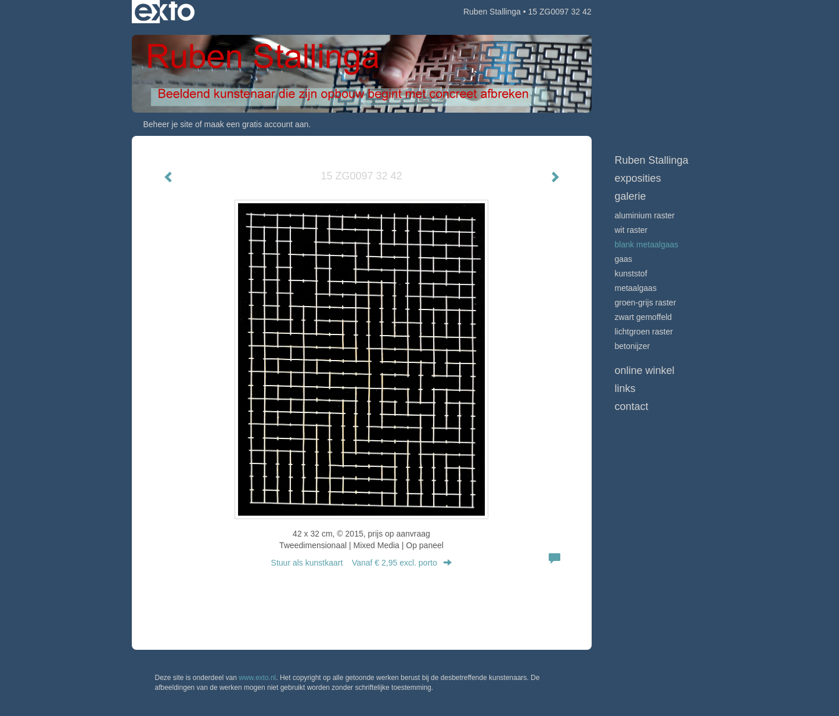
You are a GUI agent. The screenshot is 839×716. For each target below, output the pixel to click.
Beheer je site (168, 124)
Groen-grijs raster (645, 302)
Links (625, 388)
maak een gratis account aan (256, 124)
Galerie (630, 196)
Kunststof (631, 273)
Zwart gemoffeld (643, 317)
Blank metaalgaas (647, 244)
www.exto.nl (257, 678)
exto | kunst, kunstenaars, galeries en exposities (164, 11)
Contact (632, 406)
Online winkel (645, 370)
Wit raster (631, 230)
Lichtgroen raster (644, 331)
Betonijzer (632, 346)
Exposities (638, 178)
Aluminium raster (645, 215)
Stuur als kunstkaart (361, 562)
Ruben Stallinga (492, 11)
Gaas (623, 259)
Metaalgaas (636, 288)
